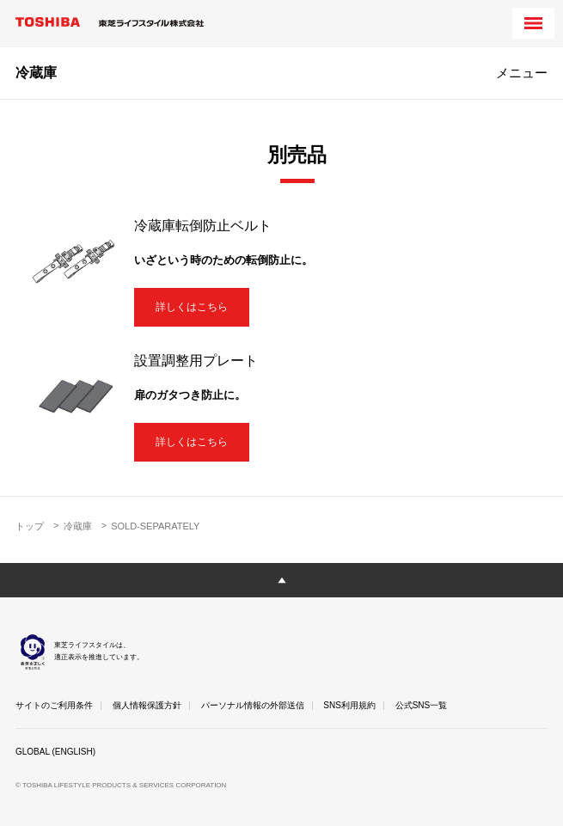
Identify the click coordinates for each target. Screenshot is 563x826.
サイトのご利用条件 (54, 705)
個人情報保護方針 (147, 705)
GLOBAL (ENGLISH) (55, 751)
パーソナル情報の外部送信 (252, 705)
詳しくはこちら (192, 307)
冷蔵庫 (36, 72)
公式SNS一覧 (421, 705)
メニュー (522, 72)
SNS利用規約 (349, 705)
